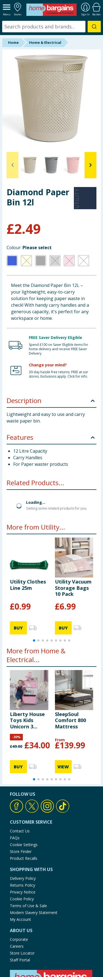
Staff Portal (20, 959)
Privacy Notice (22, 892)
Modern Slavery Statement (33, 912)
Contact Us (20, 831)
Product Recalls (23, 858)
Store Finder (21, 851)
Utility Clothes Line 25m (28, 584)
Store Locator (22, 953)
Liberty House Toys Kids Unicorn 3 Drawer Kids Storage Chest (28, 720)
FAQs (15, 837)
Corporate (19, 939)
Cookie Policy (22, 898)
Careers (17, 946)
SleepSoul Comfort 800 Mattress (70, 720)
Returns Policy (22, 885)
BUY (18, 628)
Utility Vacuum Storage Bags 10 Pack (73, 587)
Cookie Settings (24, 844)
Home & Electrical (45, 42)
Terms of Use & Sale (28, 905)
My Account (20, 919)
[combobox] (51, 26)
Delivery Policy (23, 878)
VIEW (63, 767)
